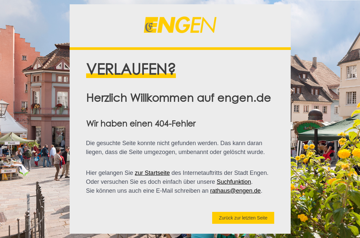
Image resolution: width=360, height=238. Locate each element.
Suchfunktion (234, 181)
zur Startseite (152, 173)
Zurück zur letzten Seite (243, 217)
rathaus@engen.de (235, 190)
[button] (180, 26)
